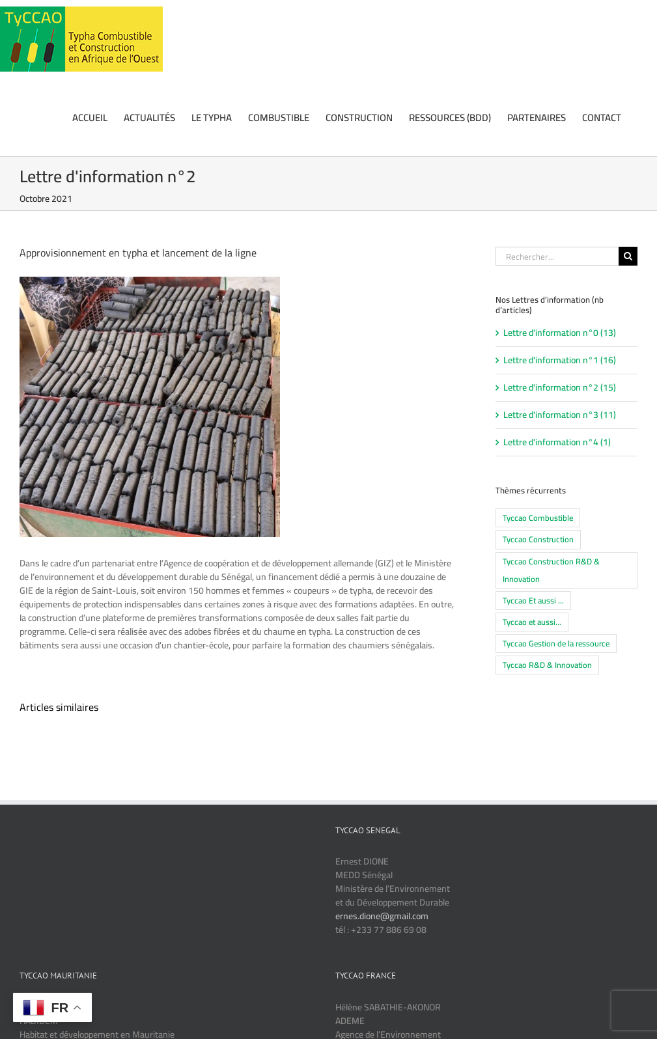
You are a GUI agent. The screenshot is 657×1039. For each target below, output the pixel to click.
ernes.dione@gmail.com (381, 915)
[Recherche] (628, 256)
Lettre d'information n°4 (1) (557, 442)
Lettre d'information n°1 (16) (559, 360)
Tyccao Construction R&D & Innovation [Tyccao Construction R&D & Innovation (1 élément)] (551, 570)
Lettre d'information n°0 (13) (559, 333)
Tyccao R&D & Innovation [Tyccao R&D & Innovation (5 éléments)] (547, 665)
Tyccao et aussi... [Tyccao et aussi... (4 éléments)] (532, 622)
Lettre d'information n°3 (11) (559, 415)
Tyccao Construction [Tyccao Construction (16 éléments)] (538, 539)
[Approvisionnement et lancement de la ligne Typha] (150, 407)
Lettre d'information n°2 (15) (559, 388)
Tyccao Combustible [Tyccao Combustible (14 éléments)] (538, 517)
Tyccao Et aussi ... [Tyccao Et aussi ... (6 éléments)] (533, 600)
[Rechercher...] (557, 256)
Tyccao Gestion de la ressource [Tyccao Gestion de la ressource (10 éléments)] (556, 643)
